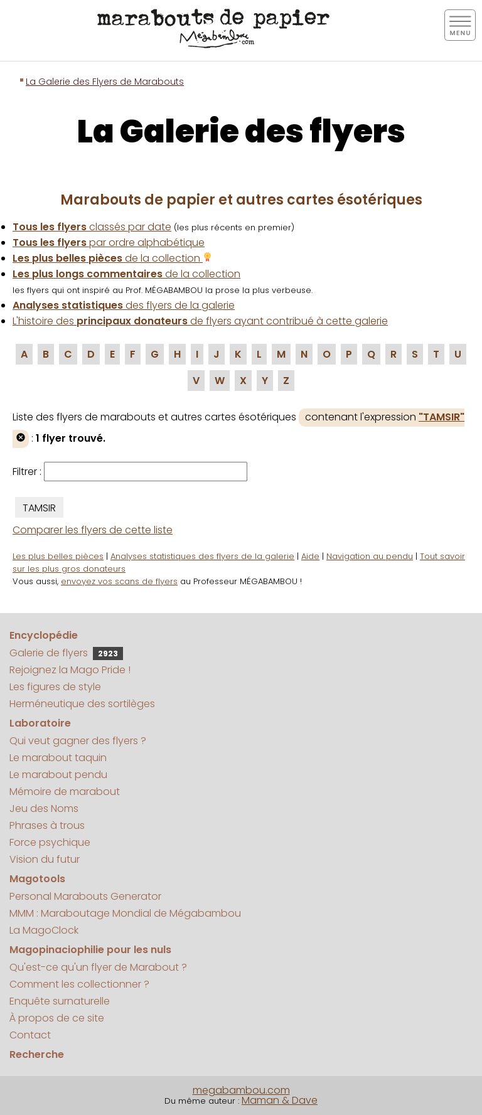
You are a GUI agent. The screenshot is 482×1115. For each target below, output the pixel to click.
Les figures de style (55, 687)
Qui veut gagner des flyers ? (77, 741)
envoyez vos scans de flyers (119, 581)
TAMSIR (39, 508)
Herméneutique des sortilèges (82, 703)
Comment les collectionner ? (79, 984)
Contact (30, 1035)
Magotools (37, 879)
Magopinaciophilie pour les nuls (90, 949)
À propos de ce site (56, 1018)
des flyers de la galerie (124, 305)
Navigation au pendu (369, 556)
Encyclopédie (43, 635)
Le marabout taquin (58, 757)
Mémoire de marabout (64, 791)
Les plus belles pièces (58, 556)
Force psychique (49, 842)
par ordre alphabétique (109, 242)
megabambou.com (241, 1090)
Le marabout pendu (58, 774)
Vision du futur (44, 859)
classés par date (92, 227)
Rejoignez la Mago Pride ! (70, 670)
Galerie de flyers (66, 653)
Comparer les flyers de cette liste (93, 530)
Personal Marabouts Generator (85, 896)
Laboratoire (40, 723)
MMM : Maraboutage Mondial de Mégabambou (125, 913)
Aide (310, 556)
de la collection (112, 258)
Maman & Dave (280, 1100)
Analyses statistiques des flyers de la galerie (202, 556)
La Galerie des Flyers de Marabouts (105, 81)
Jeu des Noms (43, 808)
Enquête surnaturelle (59, 1001)
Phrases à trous (47, 825)
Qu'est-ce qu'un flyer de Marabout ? (98, 967)
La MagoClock (43, 930)
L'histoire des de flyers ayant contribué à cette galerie (200, 321)
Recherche (36, 1054)
